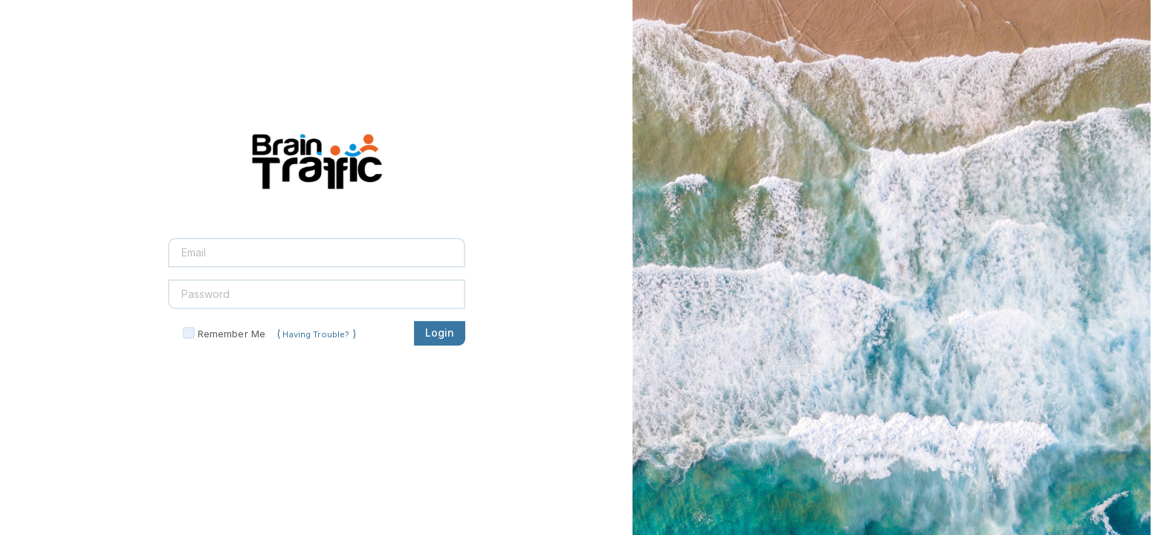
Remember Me (231, 334)
